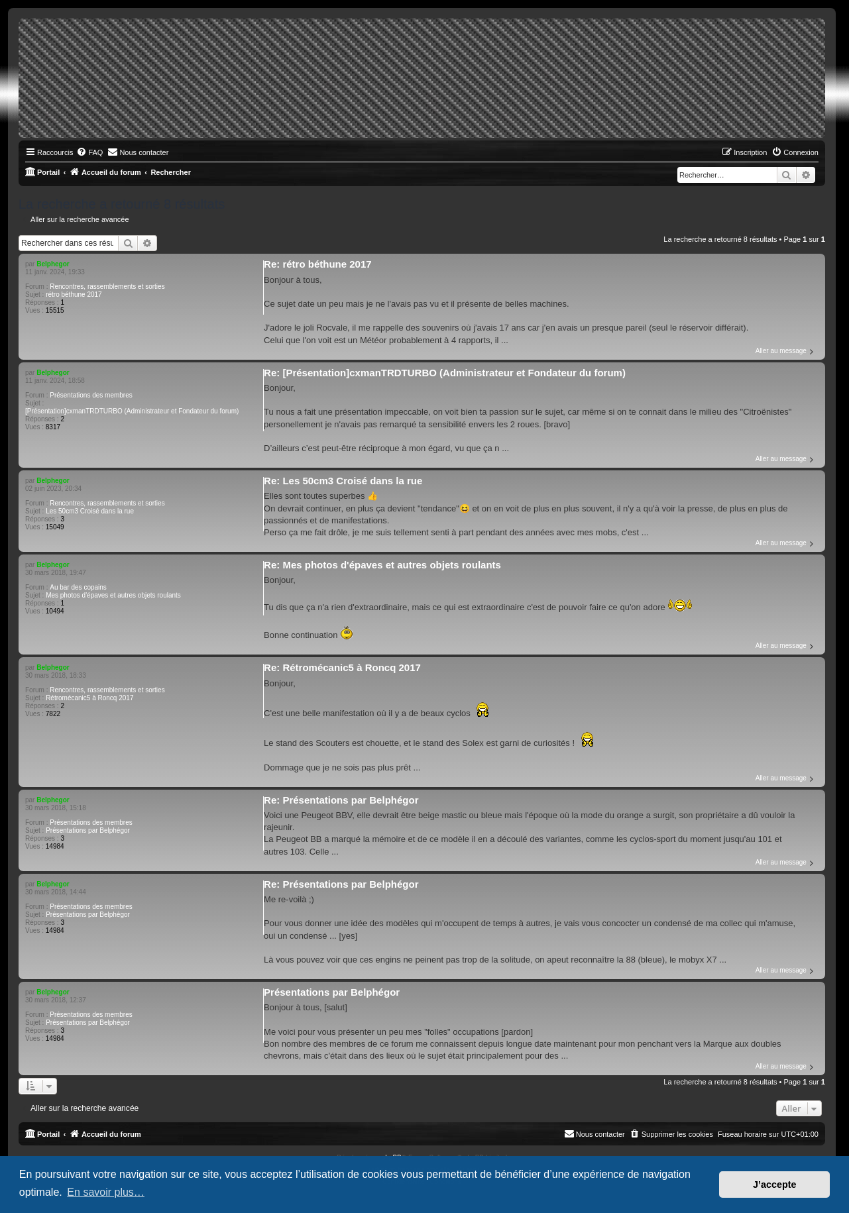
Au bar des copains (78, 587)
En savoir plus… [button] (105, 1192)
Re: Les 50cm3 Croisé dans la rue (343, 480)
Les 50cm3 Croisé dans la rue (90, 511)
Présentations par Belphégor (88, 830)
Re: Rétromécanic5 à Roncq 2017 (342, 667)
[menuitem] (89, 152)
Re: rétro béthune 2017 (318, 264)
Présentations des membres (91, 395)
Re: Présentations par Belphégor (341, 800)
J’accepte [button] (775, 1184)
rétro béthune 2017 (74, 294)
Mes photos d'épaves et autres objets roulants (113, 595)
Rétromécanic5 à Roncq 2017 (89, 698)
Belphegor (52, 264)
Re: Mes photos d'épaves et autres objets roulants (382, 564)
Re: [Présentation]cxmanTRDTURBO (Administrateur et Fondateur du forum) (445, 372)
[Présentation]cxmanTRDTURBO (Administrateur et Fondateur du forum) (132, 411)
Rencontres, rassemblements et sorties (107, 286)
